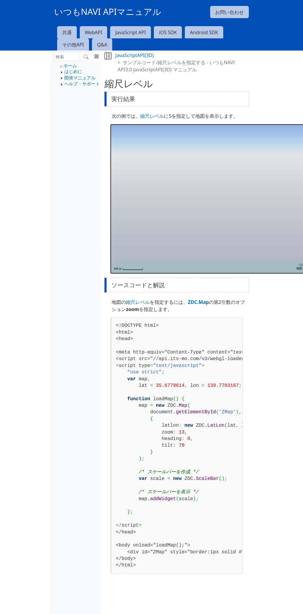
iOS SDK (168, 32)
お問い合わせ (229, 12)
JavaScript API (130, 32)
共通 (67, 32)
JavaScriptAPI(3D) (134, 55)
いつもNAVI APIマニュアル (108, 12)
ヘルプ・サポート (82, 84)
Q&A (102, 44)
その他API (73, 44)
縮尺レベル (152, 116)
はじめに (73, 71)
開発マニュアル (80, 78)
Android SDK (204, 32)
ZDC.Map (198, 302)
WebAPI (93, 32)
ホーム (70, 65)
